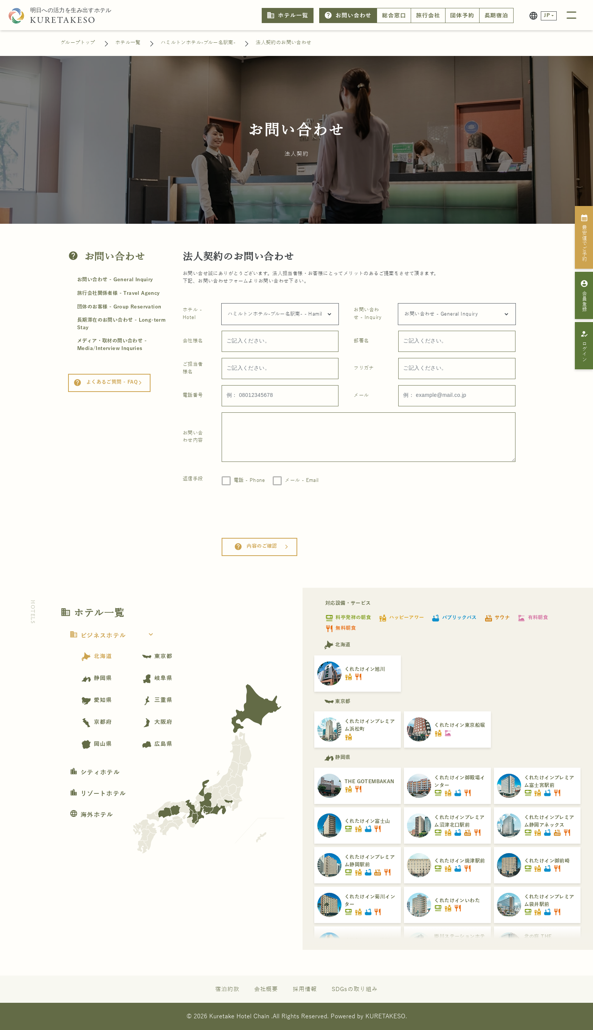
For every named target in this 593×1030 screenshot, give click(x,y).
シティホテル (95, 772)
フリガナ (364, 368)
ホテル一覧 (287, 15)
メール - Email (301, 480)
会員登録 (584, 295)
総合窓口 (394, 15)
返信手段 (193, 479)
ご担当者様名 (193, 368)
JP (547, 15)
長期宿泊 (496, 15)
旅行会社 (428, 15)
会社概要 (266, 989)
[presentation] (279, 511)
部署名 (361, 341)
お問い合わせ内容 (193, 437)
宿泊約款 (227, 989)
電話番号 (193, 395)
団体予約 (462, 15)
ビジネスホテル (114, 635)
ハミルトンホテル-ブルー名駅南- (198, 42)
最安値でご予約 (584, 238)
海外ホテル (91, 815)
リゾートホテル (98, 793)
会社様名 (193, 341)
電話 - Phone (249, 480)
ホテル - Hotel (192, 313)
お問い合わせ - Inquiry (367, 313)
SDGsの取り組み (355, 989)
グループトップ (78, 42)
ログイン (584, 346)
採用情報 (305, 989)
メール (361, 395)
